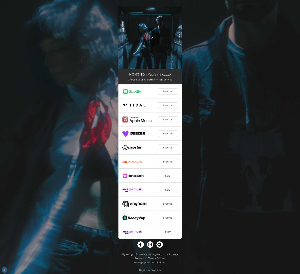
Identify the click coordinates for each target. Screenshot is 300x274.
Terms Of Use (156, 258)
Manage (139, 262)
